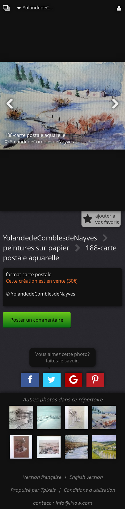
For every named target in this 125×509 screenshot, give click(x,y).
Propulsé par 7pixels (33, 490)
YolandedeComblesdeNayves (38, 7)
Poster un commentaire (36, 320)
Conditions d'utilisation (89, 490)
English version (86, 477)
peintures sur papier (37, 247)
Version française (42, 477)
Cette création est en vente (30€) (42, 281)
